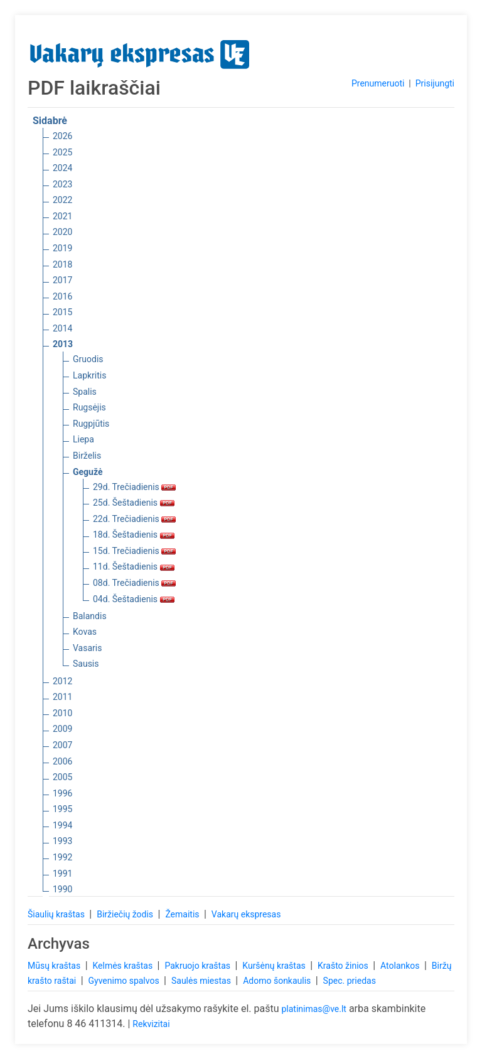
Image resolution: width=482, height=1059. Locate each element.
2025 (62, 152)
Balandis (90, 616)
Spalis (85, 392)
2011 (62, 697)
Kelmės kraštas (123, 966)
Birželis (87, 456)
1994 (62, 825)
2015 (62, 312)
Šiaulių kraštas (57, 914)
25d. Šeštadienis (133, 503)
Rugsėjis (89, 407)
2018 (62, 264)
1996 (62, 793)
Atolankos (401, 966)
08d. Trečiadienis (134, 583)
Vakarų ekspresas (246, 914)
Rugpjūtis (91, 424)
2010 (62, 713)
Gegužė (88, 472)
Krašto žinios (344, 966)
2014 (62, 328)
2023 (62, 184)
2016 (62, 296)
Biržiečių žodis (126, 914)
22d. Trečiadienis (134, 519)
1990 (62, 889)
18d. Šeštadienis (133, 535)
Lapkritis (89, 375)
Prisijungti (434, 83)
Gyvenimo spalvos (125, 981)
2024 (62, 168)
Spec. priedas (349, 981)
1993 (62, 841)
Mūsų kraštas (55, 966)
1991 (62, 874)
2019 (62, 248)
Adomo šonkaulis (278, 981)
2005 (62, 777)
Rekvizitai (150, 1024)
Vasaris (87, 648)
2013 (63, 344)
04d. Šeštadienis (133, 599)
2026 (62, 136)
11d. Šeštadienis (133, 566)
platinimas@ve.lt (313, 1009)
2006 (62, 761)
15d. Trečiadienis (134, 551)
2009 (62, 729)
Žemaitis (183, 914)
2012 (62, 681)
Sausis (86, 664)
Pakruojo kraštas (198, 966)
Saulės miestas (202, 981)
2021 (62, 216)
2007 (62, 745)
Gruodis (88, 359)
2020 (62, 232)
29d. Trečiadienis (134, 487)
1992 (62, 857)
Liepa (83, 439)
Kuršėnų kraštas (275, 966)
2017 (62, 280)
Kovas (85, 632)
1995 (62, 809)
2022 (62, 200)
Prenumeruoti (377, 83)
